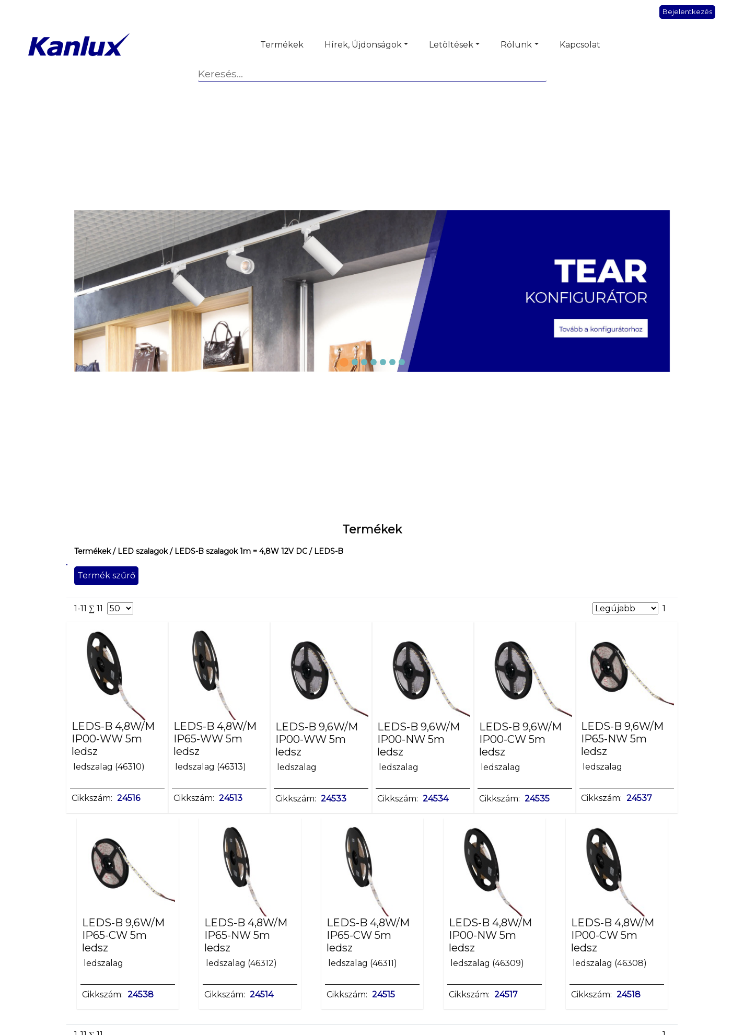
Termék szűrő (106, 575)
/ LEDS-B (325, 551)
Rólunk (516, 45)
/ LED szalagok (139, 551)
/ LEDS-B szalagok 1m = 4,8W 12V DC (237, 551)
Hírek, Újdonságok (363, 45)
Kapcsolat (580, 45)
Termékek (282, 45)
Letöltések (451, 45)
